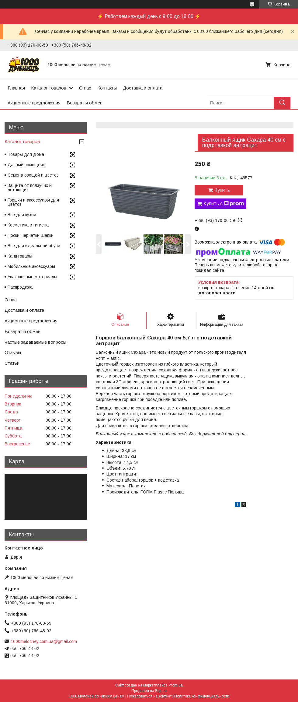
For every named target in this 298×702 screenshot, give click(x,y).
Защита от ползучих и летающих (30, 187)
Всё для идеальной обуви (34, 245)
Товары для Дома (26, 154)
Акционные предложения (34, 102)
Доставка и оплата (142, 87)
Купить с (223, 203)
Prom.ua (175, 685)
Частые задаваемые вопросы (35, 342)
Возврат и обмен (84, 102)
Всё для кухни (22, 214)
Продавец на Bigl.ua (149, 691)
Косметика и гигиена (28, 225)
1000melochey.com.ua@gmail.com (44, 641)
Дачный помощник (26, 164)
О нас (85, 87)
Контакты (107, 87)
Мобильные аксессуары (31, 266)
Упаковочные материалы (32, 276)
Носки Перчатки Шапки (31, 235)
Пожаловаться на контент (149, 696)
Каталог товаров (48, 87)
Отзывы (13, 352)
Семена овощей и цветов (33, 175)
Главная (16, 87)
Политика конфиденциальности (201, 696)
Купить (222, 190)
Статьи (12, 363)
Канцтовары (20, 256)
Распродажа (20, 287)
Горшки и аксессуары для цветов (33, 202)
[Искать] (282, 103)
